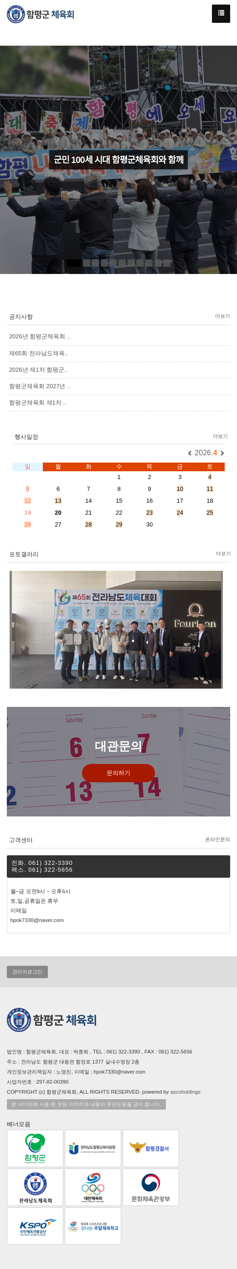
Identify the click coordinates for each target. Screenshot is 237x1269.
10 (180, 488)
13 (58, 500)
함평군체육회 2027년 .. (39, 386)
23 (149, 512)
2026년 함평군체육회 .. (39, 336)
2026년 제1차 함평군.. (38, 369)
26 (27, 524)
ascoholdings (185, 1092)
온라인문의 (217, 839)
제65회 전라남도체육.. (38, 353)
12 (27, 500)
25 (209, 512)
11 (209, 488)
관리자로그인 (27, 971)
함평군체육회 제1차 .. (38, 402)
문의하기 (118, 772)
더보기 (222, 316)
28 (88, 524)
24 (180, 512)
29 (119, 524)
